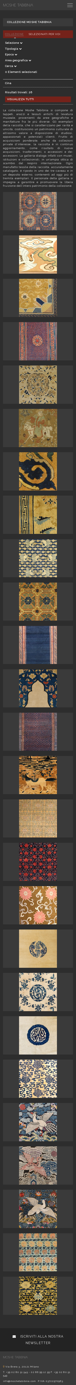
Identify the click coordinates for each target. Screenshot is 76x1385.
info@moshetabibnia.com (19, 1381)
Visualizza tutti (20, 99)
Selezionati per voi (44, 34)
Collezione (14, 34)
